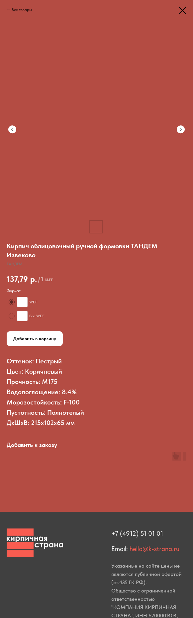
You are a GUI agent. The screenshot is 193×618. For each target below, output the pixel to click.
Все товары (22, 9)
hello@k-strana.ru (154, 549)
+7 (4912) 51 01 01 (137, 533)
